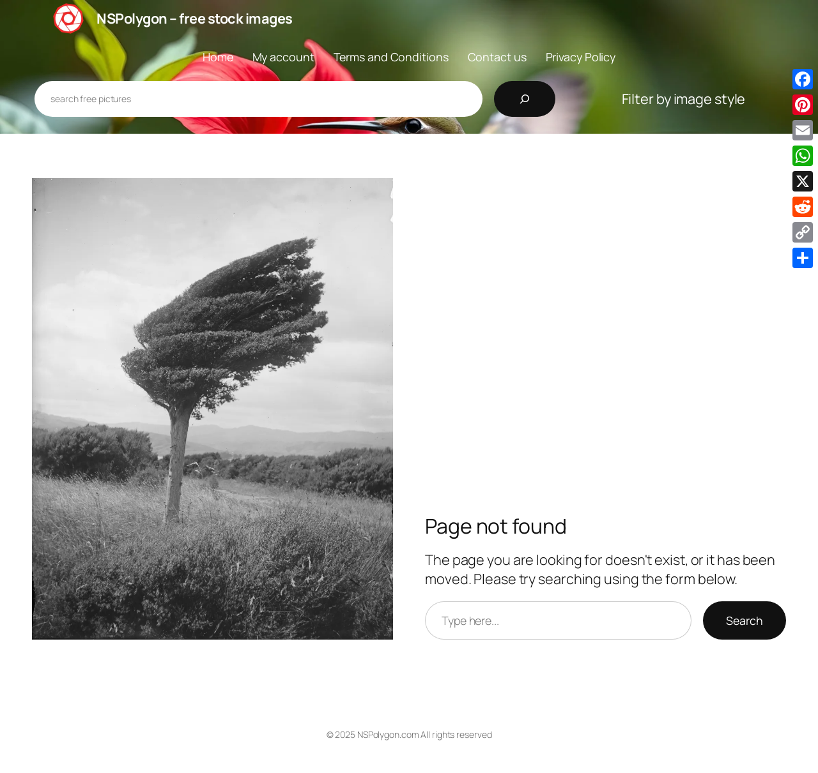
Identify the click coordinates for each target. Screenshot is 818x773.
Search (744, 620)
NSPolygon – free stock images (194, 18)
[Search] (524, 99)
